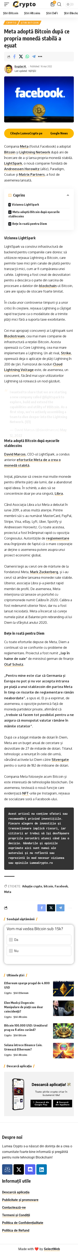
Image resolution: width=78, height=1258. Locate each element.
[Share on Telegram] (34, 56)
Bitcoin (9, 152)
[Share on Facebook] (14, 56)
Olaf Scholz (13, 664)
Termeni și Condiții (16, 1215)
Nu (16, 950)
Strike (66, 353)
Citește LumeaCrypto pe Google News (39, 133)
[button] (7, 4)
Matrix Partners (32, 174)
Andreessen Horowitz (22, 169)
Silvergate (60, 760)
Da (16, 939)
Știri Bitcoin (29, 22)
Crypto (11, 22)
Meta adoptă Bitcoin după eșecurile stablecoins (34, 214)
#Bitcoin (53, 407)
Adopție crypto (32, 886)
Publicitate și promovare (20, 1200)
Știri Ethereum (21, 993)
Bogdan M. (20, 66)
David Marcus (15, 454)
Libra (59, 493)
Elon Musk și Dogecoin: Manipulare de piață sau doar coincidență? (23, 1007)
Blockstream (14, 336)
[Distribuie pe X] (21, 56)
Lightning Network (34, 152)
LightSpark (13, 163)
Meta (24, 146)
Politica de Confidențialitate (22, 1223)
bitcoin (48, 886)
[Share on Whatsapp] (27, 56)
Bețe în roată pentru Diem (29, 223)
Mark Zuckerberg (44, 572)
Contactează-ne (14, 1207)
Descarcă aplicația (16, 1192)
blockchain (48, 286)
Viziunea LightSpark (25, 204)
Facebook (61, 886)
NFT (25, 793)
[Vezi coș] (53, 4)
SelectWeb (52, 1249)
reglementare (57, 538)
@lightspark (51, 397)
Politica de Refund (15, 1230)
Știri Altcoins (20, 1016)
